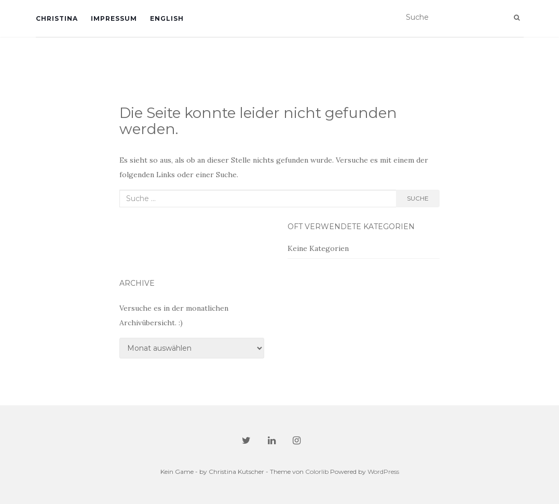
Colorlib (317, 471)
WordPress (383, 471)
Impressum (114, 18)
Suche (418, 198)
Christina (57, 18)
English (167, 18)
